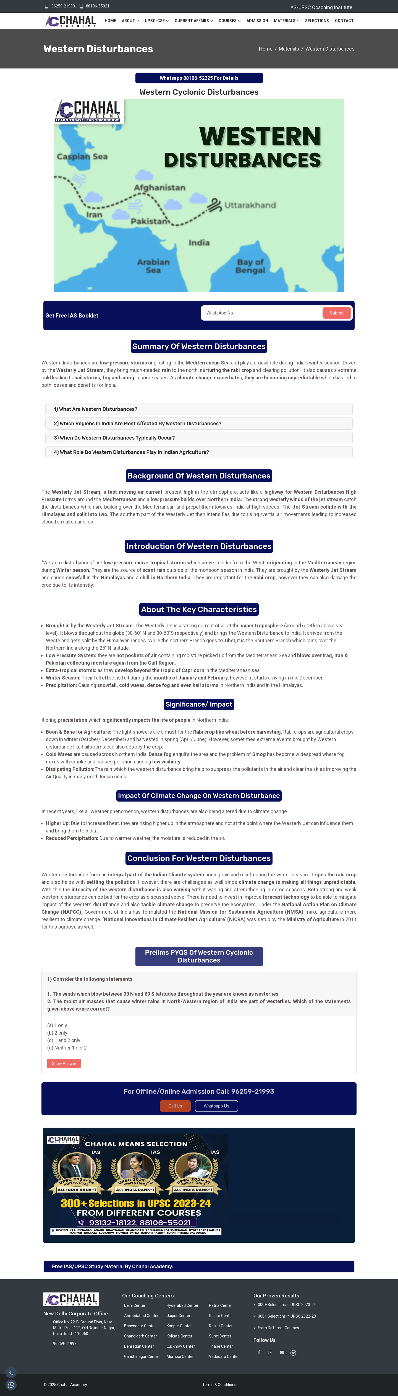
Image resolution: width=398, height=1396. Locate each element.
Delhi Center (134, 1305)
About (128, 20)
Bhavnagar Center (140, 1326)
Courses (228, 20)
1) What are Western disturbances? (95, 409)
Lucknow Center (181, 1346)
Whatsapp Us (216, 1109)
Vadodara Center (224, 1356)
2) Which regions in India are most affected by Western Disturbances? (137, 424)
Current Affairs (192, 20)
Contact (344, 20)
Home (110, 20)
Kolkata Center (179, 1336)
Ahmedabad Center (141, 1315)
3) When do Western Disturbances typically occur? (114, 438)
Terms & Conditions (219, 1384)
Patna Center (220, 1305)
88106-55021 (97, 6)
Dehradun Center (139, 1346)
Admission (257, 20)
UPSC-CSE (155, 20)
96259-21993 (63, 6)
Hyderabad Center (182, 1305)
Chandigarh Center (140, 1336)
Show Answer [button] (64, 1063)
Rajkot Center (221, 1326)
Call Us (175, 1109)
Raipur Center (221, 1315)
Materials (284, 20)
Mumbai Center (180, 1356)
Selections (317, 20)
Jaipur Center (178, 1315)
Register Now (285, 1219)
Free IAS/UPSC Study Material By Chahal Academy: (112, 1266)
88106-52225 (198, 78)
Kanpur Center (179, 1326)
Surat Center (220, 1336)
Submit (337, 313)
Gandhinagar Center (141, 1356)
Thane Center (221, 1346)
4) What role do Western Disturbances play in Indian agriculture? (131, 452)
